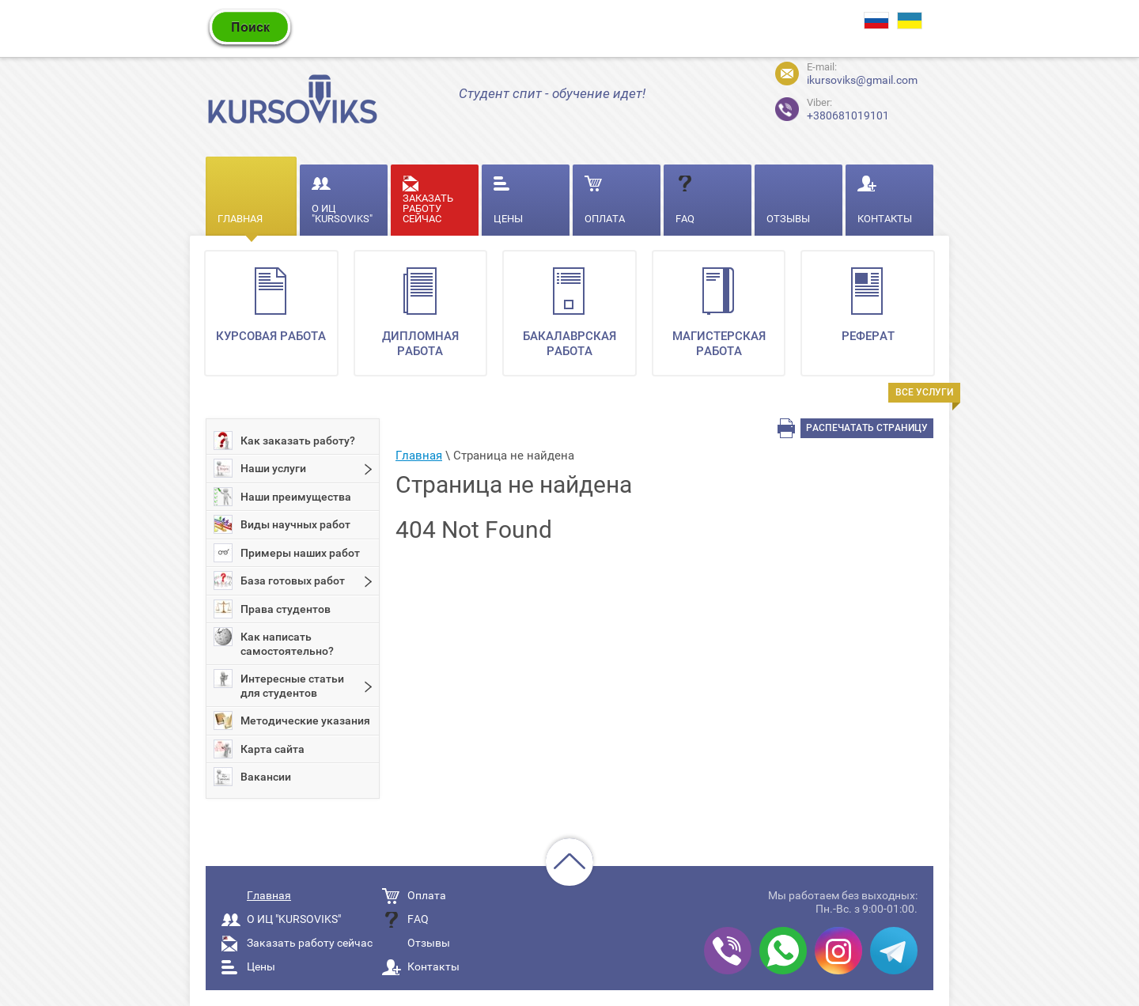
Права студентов (272, 608)
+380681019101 (818, 107)
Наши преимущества (282, 496)
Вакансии (252, 776)
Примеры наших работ (287, 552)
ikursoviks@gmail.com (862, 80)
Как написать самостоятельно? (274, 642)
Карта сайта (259, 748)
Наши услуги (260, 468)
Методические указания (292, 720)
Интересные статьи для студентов (279, 684)
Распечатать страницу (867, 427)
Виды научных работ (282, 524)
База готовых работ (279, 580)
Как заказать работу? (284, 440)
